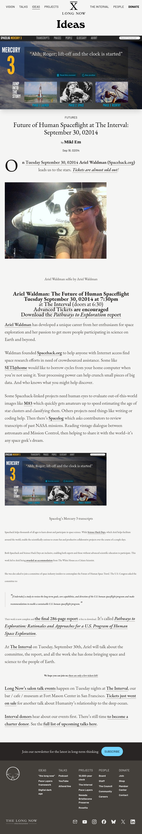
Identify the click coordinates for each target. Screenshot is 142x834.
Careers (103, 796)
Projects (51, 6)
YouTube (64, 780)
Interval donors (18, 716)
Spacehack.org (121, 162)
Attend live (65, 786)
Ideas (36, 6)
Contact (123, 795)
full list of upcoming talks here (70, 724)
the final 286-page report (56, 618)
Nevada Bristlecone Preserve (85, 798)
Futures (71, 117)
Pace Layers (86, 789)
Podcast (63, 775)
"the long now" (46, 775)
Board (102, 775)
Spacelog (56, 418)
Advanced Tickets (52, 309)
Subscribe (112, 751)
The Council (105, 786)
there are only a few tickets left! (83, 675)
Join (121, 775)
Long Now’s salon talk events (30, 688)
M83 (28, 403)
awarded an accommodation (39, 560)
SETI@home (16, 367)
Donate (133, 6)
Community (105, 791)
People (118, 6)
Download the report (71, 314)
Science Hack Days (96, 532)
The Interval (99, 6)
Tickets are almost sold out (94, 169)
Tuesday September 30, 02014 (52, 162)
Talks (23, 6)
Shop (122, 780)
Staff (102, 780)
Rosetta (83, 807)
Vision (10, 6)
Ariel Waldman (18, 324)
